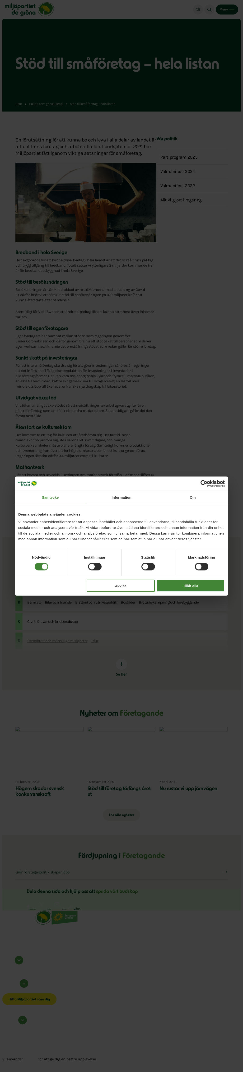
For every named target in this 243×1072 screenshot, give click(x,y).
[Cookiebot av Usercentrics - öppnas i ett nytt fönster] (204, 483)
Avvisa (120, 586)
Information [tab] (121, 497)
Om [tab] (193, 497)
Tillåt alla (190, 586)
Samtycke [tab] (50, 497)
